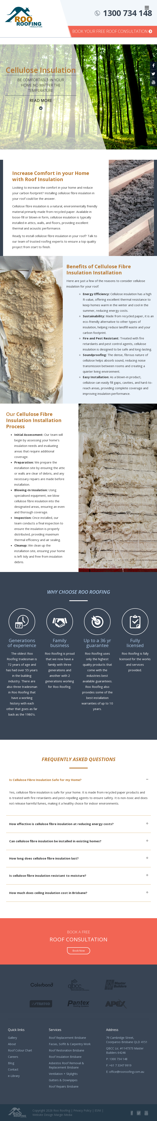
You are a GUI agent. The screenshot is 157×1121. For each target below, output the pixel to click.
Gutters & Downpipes (63, 1080)
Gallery (12, 1038)
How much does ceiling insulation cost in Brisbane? (48, 893)
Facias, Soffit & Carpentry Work (70, 1044)
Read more (40, 100)
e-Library (14, 1076)
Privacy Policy (82, 1110)
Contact (13, 1069)
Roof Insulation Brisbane (65, 1057)
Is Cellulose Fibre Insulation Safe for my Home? (45, 780)
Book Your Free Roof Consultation (112, 31)
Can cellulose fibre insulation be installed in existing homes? (55, 841)
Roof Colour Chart (20, 1050)
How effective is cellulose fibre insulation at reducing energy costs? (61, 824)
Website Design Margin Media (52, 1115)
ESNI (98, 1110)
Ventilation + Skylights (63, 1074)
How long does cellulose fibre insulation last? (44, 858)
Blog (11, 1063)
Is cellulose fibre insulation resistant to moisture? (47, 875)
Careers (13, 1057)
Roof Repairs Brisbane (63, 1086)
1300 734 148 (127, 12)
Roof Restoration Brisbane (66, 1050)
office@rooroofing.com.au (126, 1072)
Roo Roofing (61, 1110)
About (12, 1044)
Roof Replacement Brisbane (67, 1038)
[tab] (78, 780)
